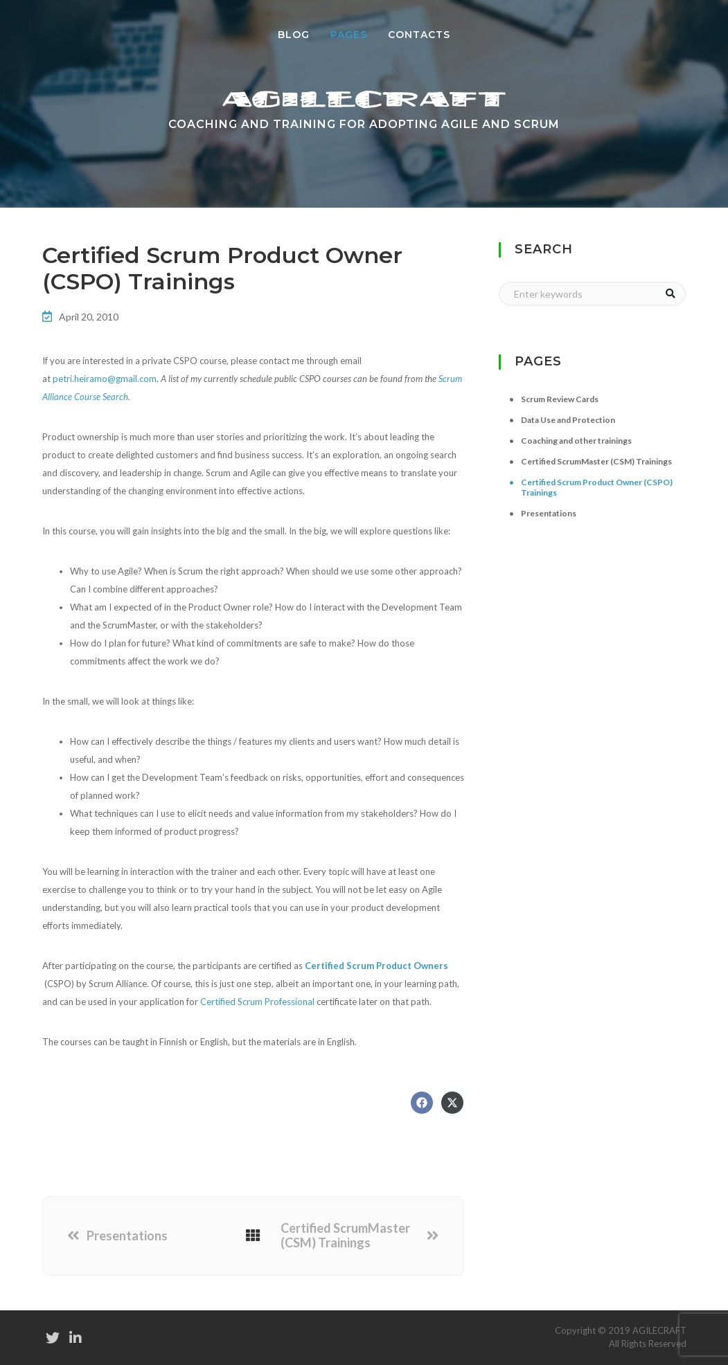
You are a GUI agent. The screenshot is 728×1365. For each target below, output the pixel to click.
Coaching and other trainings (576, 440)
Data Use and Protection (568, 420)
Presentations (127, 1236)
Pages (354, 34)
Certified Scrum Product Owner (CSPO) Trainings (597, 487)
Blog (294, 34)
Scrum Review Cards (559, 399)
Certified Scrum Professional (257, 1001)
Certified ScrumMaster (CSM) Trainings (345, 1236)
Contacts (419, 34)
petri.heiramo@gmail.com (105, 378)
